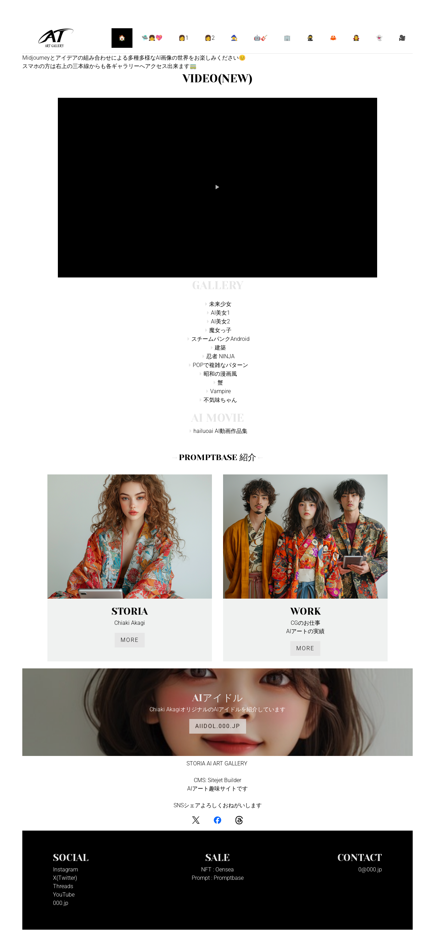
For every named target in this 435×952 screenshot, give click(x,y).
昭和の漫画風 (220, 373)
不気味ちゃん (220, 400)
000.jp (60, 903)
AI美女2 (220, 321)
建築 (220, 347)
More (130, 640)
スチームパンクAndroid (220, 339)
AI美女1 (220, 312)
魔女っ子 (220, 330)
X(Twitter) (65, 878)
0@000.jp (370, 869)
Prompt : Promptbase (218, 878)
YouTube (64, 894)
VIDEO (217, 78)
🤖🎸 (261, 38)
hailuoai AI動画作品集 (220, 431)
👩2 (210, 38)
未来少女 (220, 304)
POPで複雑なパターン (220, 365)
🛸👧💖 (152, 38)
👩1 (183, 38)
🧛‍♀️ (356, 38)
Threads (63, 886)
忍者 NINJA (220, 356)
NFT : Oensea (217, 869)
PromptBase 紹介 (217, 457)
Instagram (65, 869)
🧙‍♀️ (234, 38)
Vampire (220, 391)
